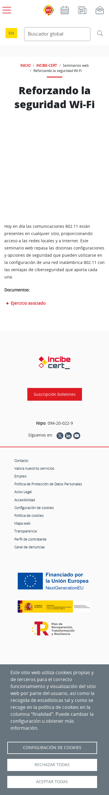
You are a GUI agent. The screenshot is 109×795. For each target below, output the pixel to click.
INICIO (25, 65)
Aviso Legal (23, 491)
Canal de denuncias (29, 547)
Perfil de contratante (30, 539)
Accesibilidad (24, 500)
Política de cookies (29, 515)
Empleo (20, 476)
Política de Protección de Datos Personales (48, 484)
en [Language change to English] (11, 33)
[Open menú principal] (5, 9)
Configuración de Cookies (52, 747)
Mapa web (22, 523)
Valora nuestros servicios (34, 468)
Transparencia (25, 531)
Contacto (21, 460)
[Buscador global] (57, 34)
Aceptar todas (52, 781)
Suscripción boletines (55, 394)
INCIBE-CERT (46, 65)
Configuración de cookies (34, 507)
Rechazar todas (52, 764)
